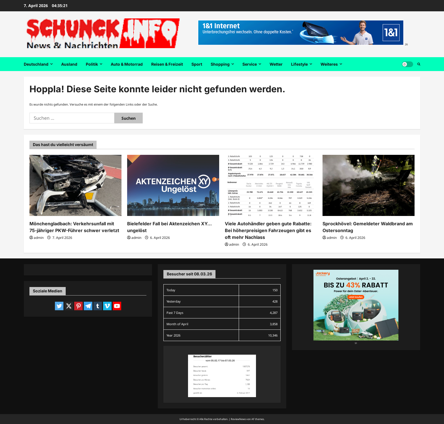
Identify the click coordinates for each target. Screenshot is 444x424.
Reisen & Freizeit (167, 64)
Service (249, 64)
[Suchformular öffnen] (418, 64)
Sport (196, 64)
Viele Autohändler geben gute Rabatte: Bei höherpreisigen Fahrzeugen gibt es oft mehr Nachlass (268, 230)
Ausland (69, 64)
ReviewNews (238, 419)
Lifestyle (299, 64)
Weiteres (329, 64)
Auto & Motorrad (127, 64)
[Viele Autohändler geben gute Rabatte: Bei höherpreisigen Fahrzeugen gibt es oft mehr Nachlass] (271, 185)
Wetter (276, 64)
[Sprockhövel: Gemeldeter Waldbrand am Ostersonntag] (369, 185)
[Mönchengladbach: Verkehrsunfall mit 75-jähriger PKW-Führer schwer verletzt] (75, 185)
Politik (92, 64)
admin (39, 237)
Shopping (220, 64)
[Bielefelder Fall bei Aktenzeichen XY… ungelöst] (173, 185)
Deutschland (36, 64)
